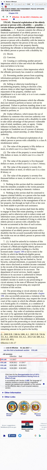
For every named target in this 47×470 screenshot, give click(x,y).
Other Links (10, 397)
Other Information (13, 393)
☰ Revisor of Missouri (10, 1)
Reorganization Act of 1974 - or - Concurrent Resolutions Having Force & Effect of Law (22, 376)
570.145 (3, 359)
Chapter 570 (13, 13)
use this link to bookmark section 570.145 (20, 350)
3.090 (27, 380)
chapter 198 (19, 251)
